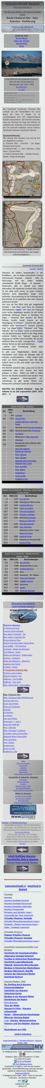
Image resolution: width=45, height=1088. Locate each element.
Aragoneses (20, 473)
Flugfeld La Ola (21, 479)
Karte (21, 46)
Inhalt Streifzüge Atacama (21, 856)
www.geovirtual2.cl (35, 482)
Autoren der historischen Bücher (19, 973)
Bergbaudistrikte (23, 782)
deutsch (40, 269)
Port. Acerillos (21, 466)
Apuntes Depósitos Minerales (18, 906)
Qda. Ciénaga (20, 457)
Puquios (23, 768)
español (33, 269)
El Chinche (36, 430)
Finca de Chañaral (34, 427)
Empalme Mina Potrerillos (15, 733)
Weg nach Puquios (23, 763)
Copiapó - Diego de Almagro (16, 649)
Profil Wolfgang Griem (22, 1064)
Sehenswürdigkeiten (14, 987)
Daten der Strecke (21, 41)
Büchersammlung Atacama (23, 790)
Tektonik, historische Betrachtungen (21, 965)
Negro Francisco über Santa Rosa (18, 643)
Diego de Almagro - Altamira (16, 661)
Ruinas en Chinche (27, 521)
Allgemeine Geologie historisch (19, 956)
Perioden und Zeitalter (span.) (18, 912)
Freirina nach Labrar (12, 673)
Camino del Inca (22, 421)
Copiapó (18, 415)
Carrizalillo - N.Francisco (14, 646)
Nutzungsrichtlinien (22, 832)
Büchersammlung (19, 823)
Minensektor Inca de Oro (23, 774)
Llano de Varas (26, 536)
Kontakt (22, 844)
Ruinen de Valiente (23, 451)
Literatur (5, 823)
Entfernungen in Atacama (23, 803)
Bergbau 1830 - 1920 (23, 786)
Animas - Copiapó (11, 658)
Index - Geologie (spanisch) (16, 927)
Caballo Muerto (26, 581)
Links (6, 1020)
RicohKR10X (21, 87)
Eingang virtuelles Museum (17, 935)
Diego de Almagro (27, 590)
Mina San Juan (32, 437)
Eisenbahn (23, 780)
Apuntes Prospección (14, 909)
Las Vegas (19, 433)
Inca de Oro (20, 418)
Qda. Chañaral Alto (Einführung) (18, 697)
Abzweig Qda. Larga (23, 463)
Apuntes (8, 897)
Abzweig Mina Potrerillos (25, 461)
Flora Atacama (11, 1002)
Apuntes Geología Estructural (17, 903)
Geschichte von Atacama (16, 990)
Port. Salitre (20, 469)
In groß (22, 89)
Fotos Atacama (23, 801)
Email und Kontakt (24, 1061)
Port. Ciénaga (20, 454)
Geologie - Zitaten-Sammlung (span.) (21, 924)
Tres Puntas (23, 772)
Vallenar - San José (12, 682)
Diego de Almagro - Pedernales (17, 655)
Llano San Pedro (26, 508)
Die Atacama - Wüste (23, 798)
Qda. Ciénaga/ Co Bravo (14, 730)
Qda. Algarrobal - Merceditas (16, 685)
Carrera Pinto (25, 542)
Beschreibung (21, 38)
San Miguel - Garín (12, 652)
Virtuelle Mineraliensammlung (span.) (22, 921)
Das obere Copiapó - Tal (14, 634)
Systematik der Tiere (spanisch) (18, 915)
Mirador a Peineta (27, 514)
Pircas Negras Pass (12, 640)
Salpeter (23, 784)
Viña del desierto (27, 524)
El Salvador (23, 770)
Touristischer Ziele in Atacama (22, 859)
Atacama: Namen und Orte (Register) (22, 862)
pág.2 (18, 721)
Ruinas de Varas (26, 533)
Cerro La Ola (20, 476)
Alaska (22, 587)
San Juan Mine (10, 718)
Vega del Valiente (22, 449)
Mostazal (19, 440)
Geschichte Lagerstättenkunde (18, 962)
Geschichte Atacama (23, 788)
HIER (18, 309)
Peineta (6, 709)
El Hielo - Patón (10, 667)
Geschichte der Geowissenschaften (20, 953)
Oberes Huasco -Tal (12, 676)
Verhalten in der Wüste (23, 796)
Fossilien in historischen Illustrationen (22, 959)
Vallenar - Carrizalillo (13, 679)
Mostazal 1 (8, 721)
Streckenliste (21, 43)
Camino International (13, 631)
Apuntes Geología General (16, 900)
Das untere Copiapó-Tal (14, 637)
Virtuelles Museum (26, 1040)
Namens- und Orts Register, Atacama (21, 1023)
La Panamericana (11, 628)
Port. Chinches (26, 527)
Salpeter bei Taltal (11, 664)
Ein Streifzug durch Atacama (17, 984)
